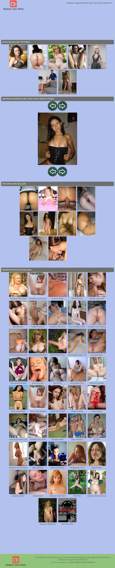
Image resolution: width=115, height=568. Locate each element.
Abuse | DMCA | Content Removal (82, 562)
